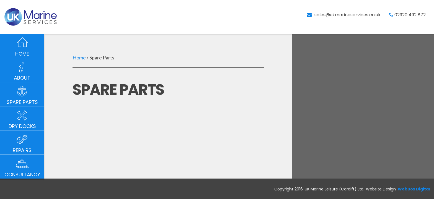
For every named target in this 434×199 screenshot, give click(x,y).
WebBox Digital (414, 189)
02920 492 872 (410, 15)
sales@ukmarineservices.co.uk (347, 15)
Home (79, 57)
